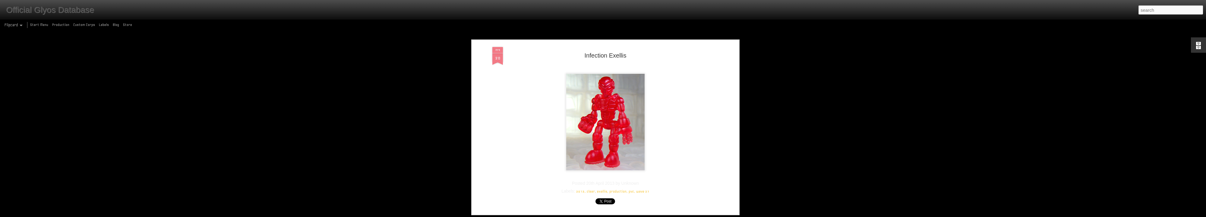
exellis (602, 56)
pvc (631, 56)
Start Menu (39, 25)
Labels (104, 25)
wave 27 (642, 56)
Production (60, 25)
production (618, 56)
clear (591, 56)
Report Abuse (646, 213)
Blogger (629, 213)
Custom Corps (84, 25)
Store (127, 25)
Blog (116, 25)
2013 (580, 56)
